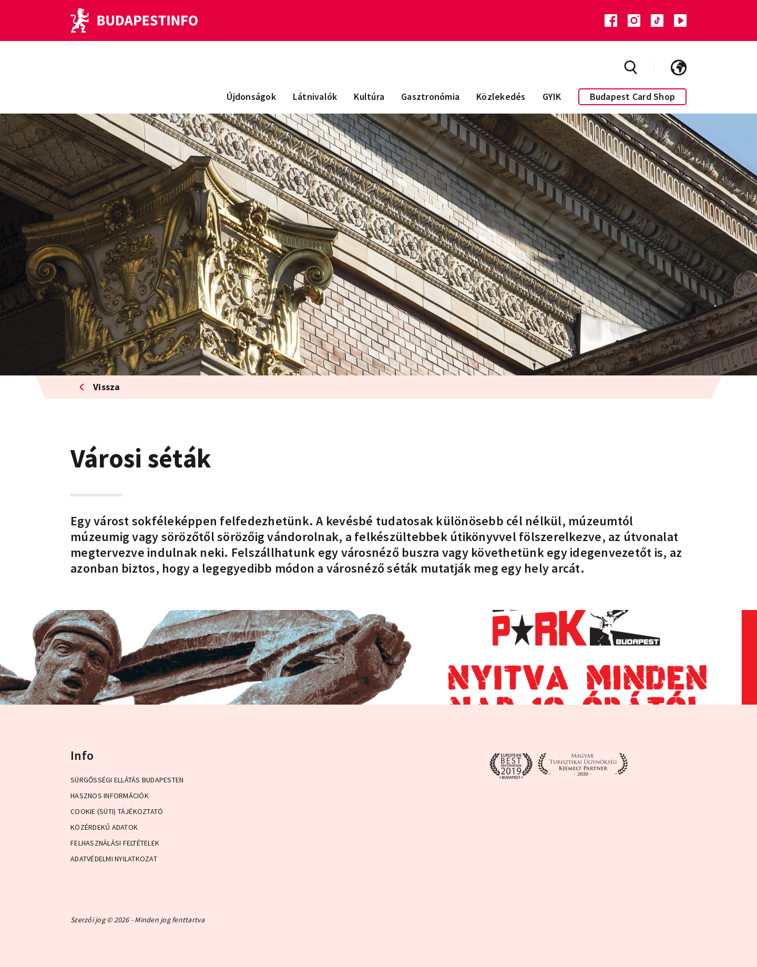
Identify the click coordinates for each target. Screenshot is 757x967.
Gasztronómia (430, 96)
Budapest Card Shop (633, 96)
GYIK (552, 96)
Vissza (99, 387)
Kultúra (369, 96)
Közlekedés (501, 96)
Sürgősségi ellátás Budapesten (126, 780)
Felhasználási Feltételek (114, 843)
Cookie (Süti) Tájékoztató (116, 811)
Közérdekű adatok (104, 827)
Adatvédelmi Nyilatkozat (113, 858)
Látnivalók (315, 96)
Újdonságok (251, 96)
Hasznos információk (109, 795)
